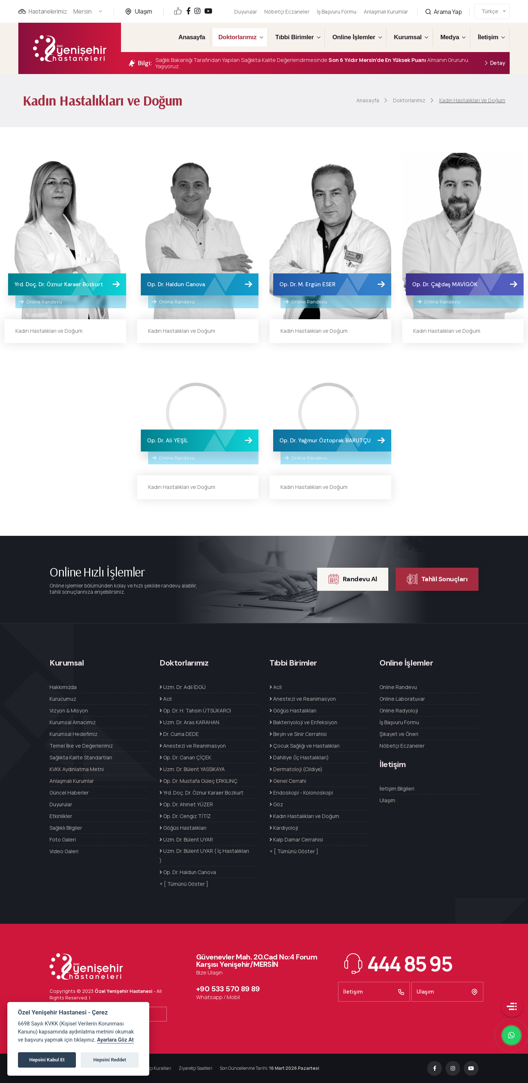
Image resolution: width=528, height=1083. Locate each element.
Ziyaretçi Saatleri (195, 1068)
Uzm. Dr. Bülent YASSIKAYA (192, 769)
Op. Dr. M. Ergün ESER (307, 284)
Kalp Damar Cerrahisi (296, 839)
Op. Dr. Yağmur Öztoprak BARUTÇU (325, 440)
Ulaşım (143, 11)
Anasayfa (192, 37)
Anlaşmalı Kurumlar (386, 6)
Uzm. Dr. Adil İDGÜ (183, 687)
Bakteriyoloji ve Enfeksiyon (303, 722)
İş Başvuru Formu (336, 10)
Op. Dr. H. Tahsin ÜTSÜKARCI (195, 710)
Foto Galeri (63, 839)
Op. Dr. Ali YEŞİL (167, 440)
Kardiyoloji (284, 827)
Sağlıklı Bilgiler (66, 827)
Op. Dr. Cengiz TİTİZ (185, 816)
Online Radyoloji (399, 710)
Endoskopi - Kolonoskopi (301, 792)
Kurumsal (408, 37)
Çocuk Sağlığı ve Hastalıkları (305, 745)
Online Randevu (40, 301)
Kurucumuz (63, 698)
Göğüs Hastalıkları (183, 827)
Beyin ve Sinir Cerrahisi (298, 733)
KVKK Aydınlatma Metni (77, 769)
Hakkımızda (63, 687)
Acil (166, 698)
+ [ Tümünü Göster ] (184, 883)
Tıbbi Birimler (294, 37)
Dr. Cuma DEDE (179, 733)
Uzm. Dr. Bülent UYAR (186, 839)
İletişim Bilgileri (397, 788)
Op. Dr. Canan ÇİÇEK (185, 757)
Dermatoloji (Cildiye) (296, 769)
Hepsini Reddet (110, 1059)
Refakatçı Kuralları (152, 1068)
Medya (449, 37)
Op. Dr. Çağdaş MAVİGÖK (444, 284)
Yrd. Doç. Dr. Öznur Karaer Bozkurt (58, 284)
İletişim (488, 37)
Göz (276, 804)
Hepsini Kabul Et (47, 1059)
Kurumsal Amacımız (73, 722)
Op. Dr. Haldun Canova (176, 284)
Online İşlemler (353, 37)
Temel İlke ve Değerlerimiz (81, 745)
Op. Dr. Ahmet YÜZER (186, 804)
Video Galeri (64, 851)
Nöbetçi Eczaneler (286, 11)
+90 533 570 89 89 (228, 989)
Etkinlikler (61, 816)
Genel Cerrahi (288, 780)
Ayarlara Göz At (115, 1040)
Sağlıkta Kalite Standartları (81, 757)
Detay (494, 63)
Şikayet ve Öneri (399, 733)
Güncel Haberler (69, 792)
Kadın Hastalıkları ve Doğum (48, 330)
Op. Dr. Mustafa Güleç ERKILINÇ (199, 780)
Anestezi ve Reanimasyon (193, 745)
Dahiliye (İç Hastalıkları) (299, 757)
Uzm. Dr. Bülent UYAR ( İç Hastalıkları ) (204, 855)
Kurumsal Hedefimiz (74, 733)
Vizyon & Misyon (69, 710)
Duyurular (245, 11)
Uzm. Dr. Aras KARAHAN (189, 722)
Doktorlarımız (237, 37)
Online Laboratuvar (402, 698)
